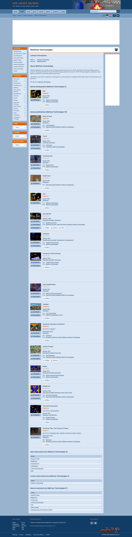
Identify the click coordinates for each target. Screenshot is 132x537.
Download (36, 100)
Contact (56, 12)
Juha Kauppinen (50, 355)
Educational (20, 83)
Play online (36, 127)
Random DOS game (19, 66)
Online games (16, 526)
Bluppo (45, 366)
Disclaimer (28, 534)
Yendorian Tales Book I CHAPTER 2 (54, 324)
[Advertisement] (66, 32)
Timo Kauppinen (50, 125)
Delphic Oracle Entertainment (54, 293)
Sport (20, 113)
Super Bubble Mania (49, 284)
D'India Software (50, 417)
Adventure (20, 79)
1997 (49, 351)
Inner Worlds (47, 214)
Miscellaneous (20, 94)
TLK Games (49, 145)
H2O (44, 91)
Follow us (94, 519)
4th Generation (55, 411)
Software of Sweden (51, 395)
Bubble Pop (46, 386)
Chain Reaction (48, 156)
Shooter (45, 238)
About (48, 12)
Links (63, 12)
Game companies (28, 15)
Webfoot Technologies (43, 59)
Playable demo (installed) (49, 240)
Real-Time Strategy (20, 103)
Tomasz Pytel (49, 165)
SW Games (49, 335)
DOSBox (47, 130)
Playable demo (61, 240)
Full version (58, 353)
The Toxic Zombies (51, 313)
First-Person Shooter (20, 90)
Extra (62, 392)
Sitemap (15, 534)
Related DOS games (19, 64)
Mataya (48, 375)
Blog (34, 12)
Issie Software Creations (57, 375)
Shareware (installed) (48, 220)
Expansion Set (20, 85)
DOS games (16, 519)
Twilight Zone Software (52, 242)
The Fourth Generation (50, 406)
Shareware (46, 97)
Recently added (18, 62)
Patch (66, 392)
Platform (45, 218)
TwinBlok (46, 304)
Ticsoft (61, 315)
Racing (44, 121)
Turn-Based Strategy (20, 118)
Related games (18, 141)
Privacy (21, 534)
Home (15, 12)
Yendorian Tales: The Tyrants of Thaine (55, 428)
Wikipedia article (41, 61)
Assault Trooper (48, 346)
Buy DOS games (18, 55)
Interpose (46, 233)
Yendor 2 (53, 329)
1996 (48, 96)
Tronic (45, 136)
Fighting (20, 88)
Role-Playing (46, 331)
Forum (41, 12)
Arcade (45, 141)
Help (22, 527)
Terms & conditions (38, 534)
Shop (28, 12)
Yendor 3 (78, 433)
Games (22, 12)
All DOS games (17, 51)
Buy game (36, 227)
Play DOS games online (20, 53)
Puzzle (44, 96)
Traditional (20, 115)
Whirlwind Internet (114, 534)
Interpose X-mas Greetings (52, 253)
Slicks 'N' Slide (47, 116)
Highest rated (17, 60)
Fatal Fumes (47, 176)
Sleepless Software (51, 223)
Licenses (16, 132)
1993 (48, 121)
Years (16, 124)
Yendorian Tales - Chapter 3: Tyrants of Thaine (63, 433)
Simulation (20, 111)
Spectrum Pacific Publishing (53, 127)
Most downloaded (18, 58)
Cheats (16, 71)
